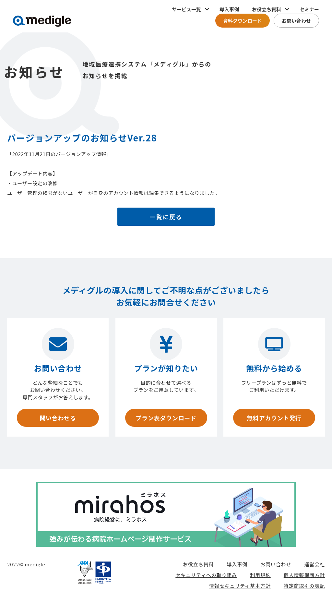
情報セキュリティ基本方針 (240, 585)
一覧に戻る (166, 216)
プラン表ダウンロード (166, 418)
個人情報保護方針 (304, 575)
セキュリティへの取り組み (206, 575)
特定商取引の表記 (304, 585)
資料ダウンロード (242, 20)
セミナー (309, 9)
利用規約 (260, 575)
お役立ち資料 (198, 564)
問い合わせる (58, 418)
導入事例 (229, 9)
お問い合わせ (296, 20)
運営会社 (314, 564)
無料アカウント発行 (274, 418)
